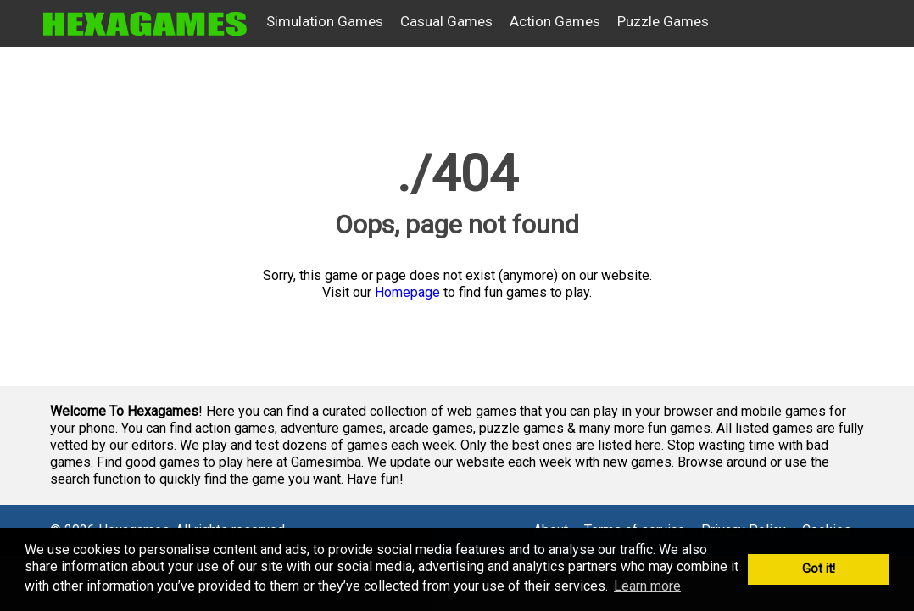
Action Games (555, 21)
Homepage (407, 292)
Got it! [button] (818, 569)
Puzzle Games (663, 21)
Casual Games (446, 21)
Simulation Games (324, 21)
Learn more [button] (647, 586)
